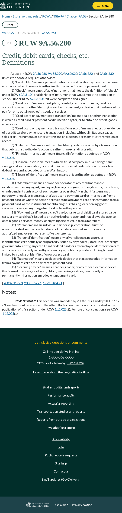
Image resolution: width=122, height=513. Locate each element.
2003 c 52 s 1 (32, 283)
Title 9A (58, 16)
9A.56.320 (86, 73)
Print (10, 24)
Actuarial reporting (61, 403)
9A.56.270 (9, 33)
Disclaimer (60, 505)
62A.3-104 (26, 95)
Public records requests (61, 455)
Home (6, 16)
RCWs (46, 16)
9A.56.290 (48, 33)
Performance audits (61, 395)
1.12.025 (60, 309)
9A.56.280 (40, 73)
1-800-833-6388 (75, 363)
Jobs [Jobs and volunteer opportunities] (61, 447)
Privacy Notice (82, 505)
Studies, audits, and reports (61, 387)
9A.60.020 (70, 73)
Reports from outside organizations (61, 419)
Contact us (61, 471)
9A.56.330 (106, 73)
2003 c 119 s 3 (13, 283)
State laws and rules (26, 16)
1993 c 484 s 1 (52, 283)
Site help (61, 463)
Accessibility (61, 439)
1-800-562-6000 (61, 357)
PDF (9, 42)
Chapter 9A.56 (76, 16)
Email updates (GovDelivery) (61, 479)
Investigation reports (61, 427)
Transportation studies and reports (61, 411)
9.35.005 (8, 158)
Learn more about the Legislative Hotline (61, 372)
